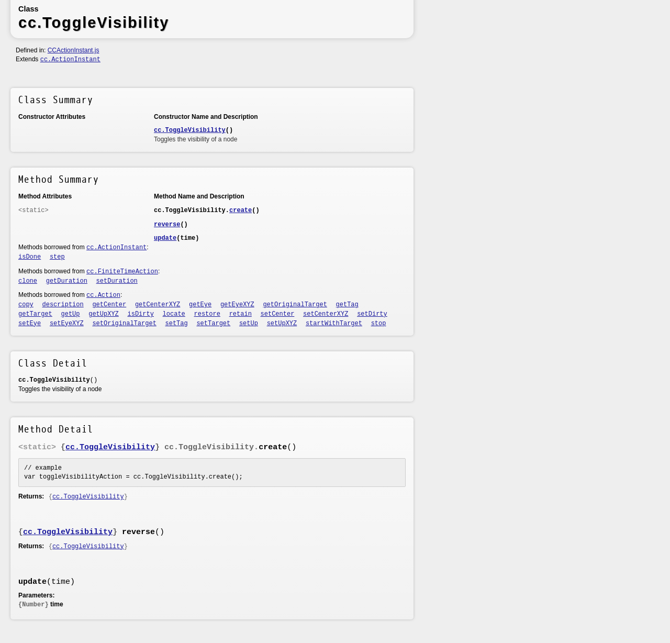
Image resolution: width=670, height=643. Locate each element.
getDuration (66, 281)
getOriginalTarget (295, 304)
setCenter (278, 314)
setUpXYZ (282, 323)
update (165, 238)
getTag (347, 304)
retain (240, 314)
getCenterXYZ (157, 304)
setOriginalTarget (124, 323)
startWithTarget (334, 323)
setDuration (117, 281)
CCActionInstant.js (73, 50)
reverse (167, 224)
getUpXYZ (103, 314)
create (240, 210)
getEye (200, 304)
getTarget (35, 314)
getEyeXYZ (237, 304)
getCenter (109, 304)
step (57, 257)
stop (378, 323)
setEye (29, 323)
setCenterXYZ (325, 314)
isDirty (141, 314)
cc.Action (103, 295)
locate (174, 314)
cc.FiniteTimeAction (122, 271)
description (63, 304)
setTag (176, 323)
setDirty (372, 314)
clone (27, 281)
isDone (29, 257)
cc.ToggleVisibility (190, 130)
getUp (70, 314)
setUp (248, 323)
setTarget (213, 323)
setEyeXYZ (67, 323)
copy (26, 304)
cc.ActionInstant (70, 59)
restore (207, 314)
